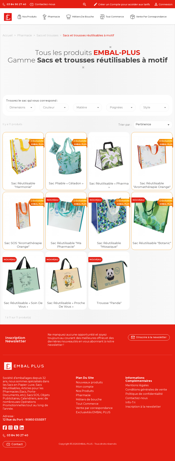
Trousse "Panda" (109, 303)
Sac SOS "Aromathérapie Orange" (23, 244)
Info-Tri (130, 402)
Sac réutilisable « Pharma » (109, 185)
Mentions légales (137, 385)
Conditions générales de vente (146, 389)
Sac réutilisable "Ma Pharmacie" (66, 244)
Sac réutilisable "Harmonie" (23, 185)
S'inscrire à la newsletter (148, 337)
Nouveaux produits (89, 382)
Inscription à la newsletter (143, 406)
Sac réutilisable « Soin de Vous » (23, 304)
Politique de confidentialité (144, 393)
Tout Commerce (87, 403)
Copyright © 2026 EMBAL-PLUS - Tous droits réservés (87, 444)
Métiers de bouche (89, 399)
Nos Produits (27, 16)
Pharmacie (51, 16)
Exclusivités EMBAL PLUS (93, 412)
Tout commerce (112, 16)
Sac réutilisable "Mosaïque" (109, 244)
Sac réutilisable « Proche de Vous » (66, 304)
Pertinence (153, 125)
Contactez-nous (42, 4)
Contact (14, 444)
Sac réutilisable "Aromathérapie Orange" (152, 185)
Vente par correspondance (148, 16)
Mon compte (84, 386)
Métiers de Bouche (80, 16)
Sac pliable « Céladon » (66, 183)
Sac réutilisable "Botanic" (152, 243)
